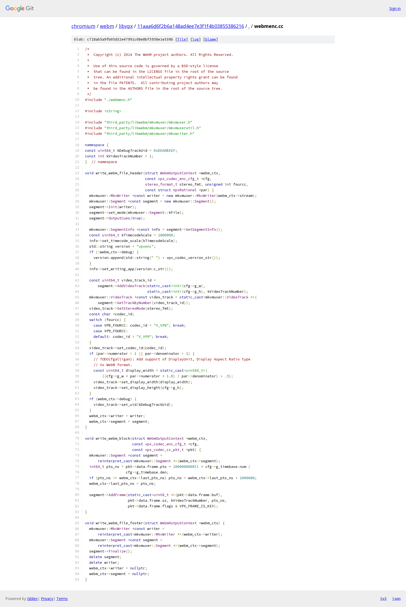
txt (383, 598)
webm (107, 26)
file (181, 39)
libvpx (126, 26)
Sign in (395, 8)
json (396, 598)
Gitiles (32, 598)
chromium (83, 26)
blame (210, 39)
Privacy (47, 598)
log (195, 39)
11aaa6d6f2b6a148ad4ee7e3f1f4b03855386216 (190, 26)
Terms (62, 598)
